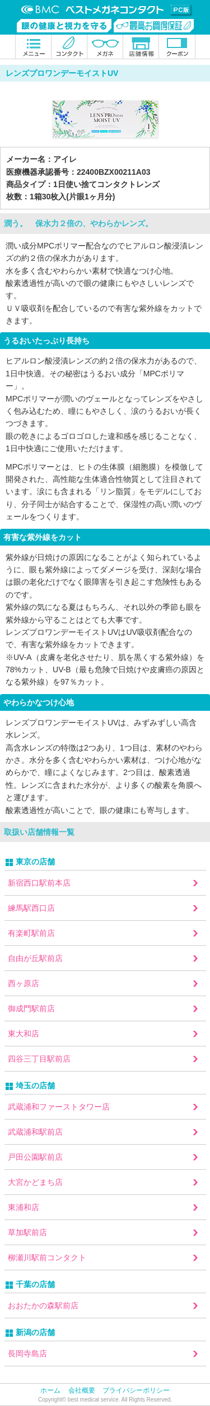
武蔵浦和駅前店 (35, 1131)
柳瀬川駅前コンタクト (47, 1257)
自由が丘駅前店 (35, 958)
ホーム (50, 1390)
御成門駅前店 (31, 1008)
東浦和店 (23, 1207)
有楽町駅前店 (31, 933)
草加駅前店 (27, 1232)
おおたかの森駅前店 (43, 1305)
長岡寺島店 (27, 1353)
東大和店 (23, 1033)
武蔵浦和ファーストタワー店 (59, 1106)
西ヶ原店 (23, 983)
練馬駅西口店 (31, 907)
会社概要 (81, 1390)
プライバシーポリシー (136, 1390)
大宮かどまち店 (35, 1182)
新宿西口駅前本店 (39, 882)
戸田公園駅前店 (35, 1156)
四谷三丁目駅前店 (39, 1058)
